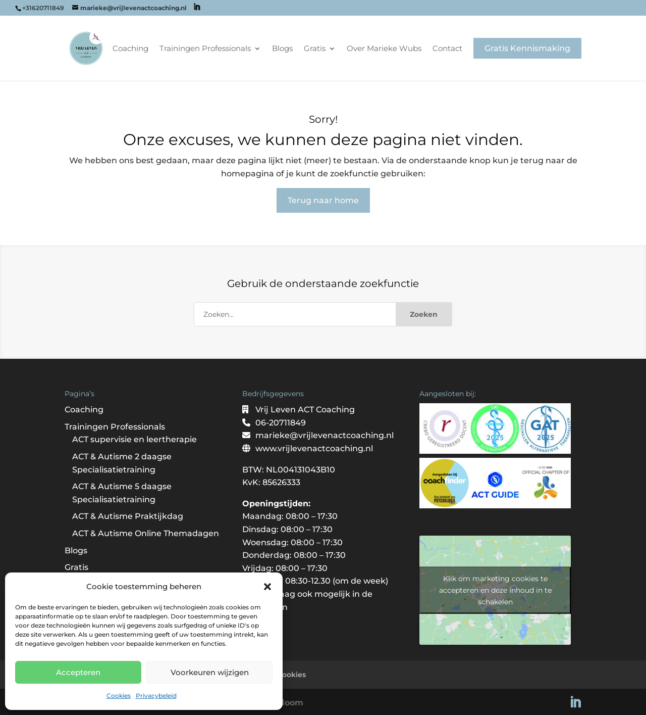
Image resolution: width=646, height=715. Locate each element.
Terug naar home (323, 200)
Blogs (282, 49)
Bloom (289, 702)
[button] (267, 587)
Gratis (315, 49)
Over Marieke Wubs (384, 49)
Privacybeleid (156, 695)
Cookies (118, 695)
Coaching (130, 49)
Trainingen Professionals (205, 49)
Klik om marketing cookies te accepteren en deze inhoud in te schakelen (495, 590)
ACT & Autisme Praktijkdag (127, 516)
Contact (447, 49)
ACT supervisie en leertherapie (134, 439)
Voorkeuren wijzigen (210, 672)
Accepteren (78, 672)
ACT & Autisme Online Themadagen (145, 533)
